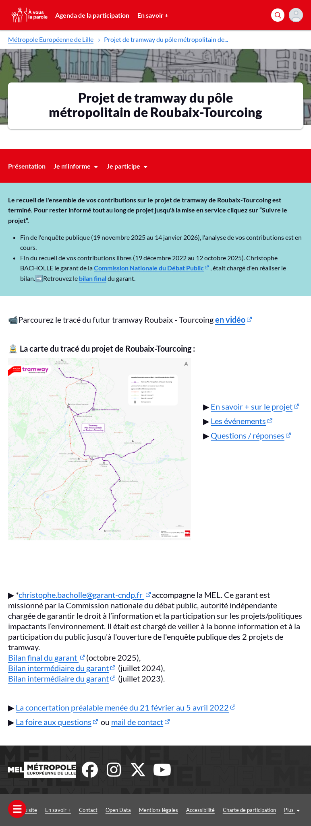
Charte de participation (249, 810)
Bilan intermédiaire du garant (58, 668)
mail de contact (137, 722)
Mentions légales (158, 810)
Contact (88, 810)
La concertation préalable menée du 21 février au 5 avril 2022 (122, 707)
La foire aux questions (53, 722)
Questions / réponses (247, 435)
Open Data (118, 810)
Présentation (27, 166)
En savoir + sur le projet (251, 406)
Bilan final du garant (43, 657)
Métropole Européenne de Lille (50, 39)
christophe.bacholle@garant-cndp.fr (81, 594)
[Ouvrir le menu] (17, 809)
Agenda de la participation (92, 15)
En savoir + (152, 15)
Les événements (238, 421)
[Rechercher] (278, 15)
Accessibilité (200, 810)
